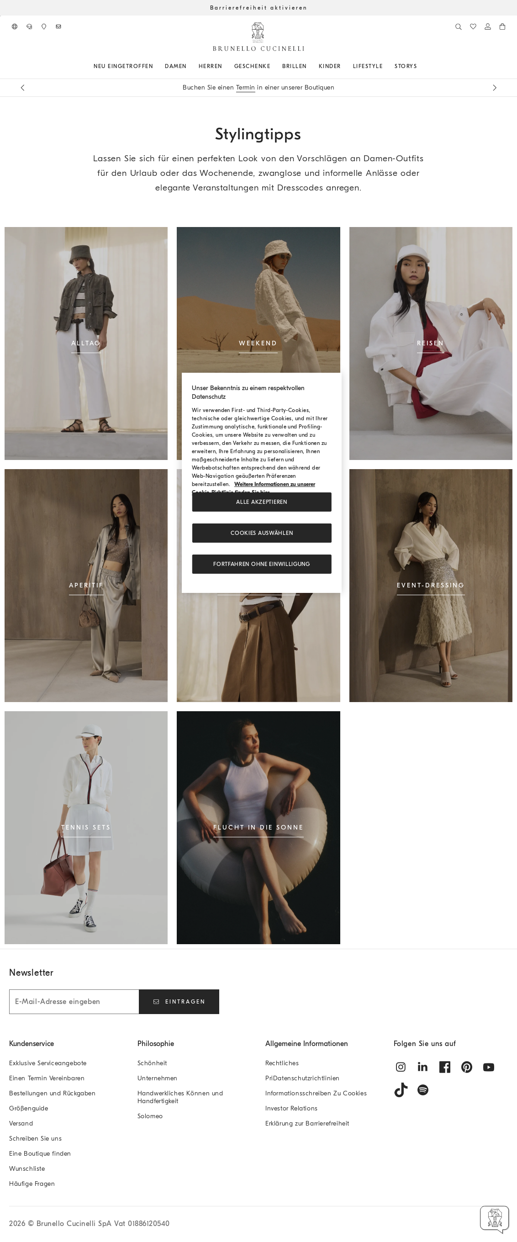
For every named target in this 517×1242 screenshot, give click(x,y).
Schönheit (152, 1063)
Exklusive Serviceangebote (48, 1063)
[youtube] (488, 1067)
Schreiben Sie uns (35, 1138)
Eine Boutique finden (40, 1153)
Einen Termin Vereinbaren (46, 1078)
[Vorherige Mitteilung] (22, 87)
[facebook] (445, 1067)
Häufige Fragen (32, 1184)
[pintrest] (466, 1067)
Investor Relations (291, 1108)
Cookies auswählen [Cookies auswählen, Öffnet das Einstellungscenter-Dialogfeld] (262, 533)
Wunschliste (27, 1169)
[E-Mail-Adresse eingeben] (74, 1001)
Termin (245, 87)
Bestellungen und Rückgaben (52, 1093)
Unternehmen (157, 1078)
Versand (21, 1123)
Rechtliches (282, 1063)
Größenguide (28, 1108)
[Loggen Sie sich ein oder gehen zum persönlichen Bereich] (487, 26)
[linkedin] (423, 1067)
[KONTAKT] (29, 26)
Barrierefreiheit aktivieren (258, 8)
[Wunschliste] (473, 26)
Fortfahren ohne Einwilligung (261, 564)
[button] (495, 1220)
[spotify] (423, 1090)
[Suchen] (458, 26)
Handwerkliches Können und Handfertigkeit (180, 1097)
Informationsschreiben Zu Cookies (316, 1093)
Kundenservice (31, 1044)
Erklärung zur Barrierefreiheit (307, 1123)
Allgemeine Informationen (306, 1044)
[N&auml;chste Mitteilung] (494, 87)
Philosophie (155, 1044)
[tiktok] (401, 1090)
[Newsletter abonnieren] (58, 26)
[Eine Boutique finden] (43, 26)
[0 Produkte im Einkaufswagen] (502, 26)
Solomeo (150, 1116)
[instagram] (401, 1067)
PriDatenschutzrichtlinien (302, 1078)
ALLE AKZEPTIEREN (261, 502)
